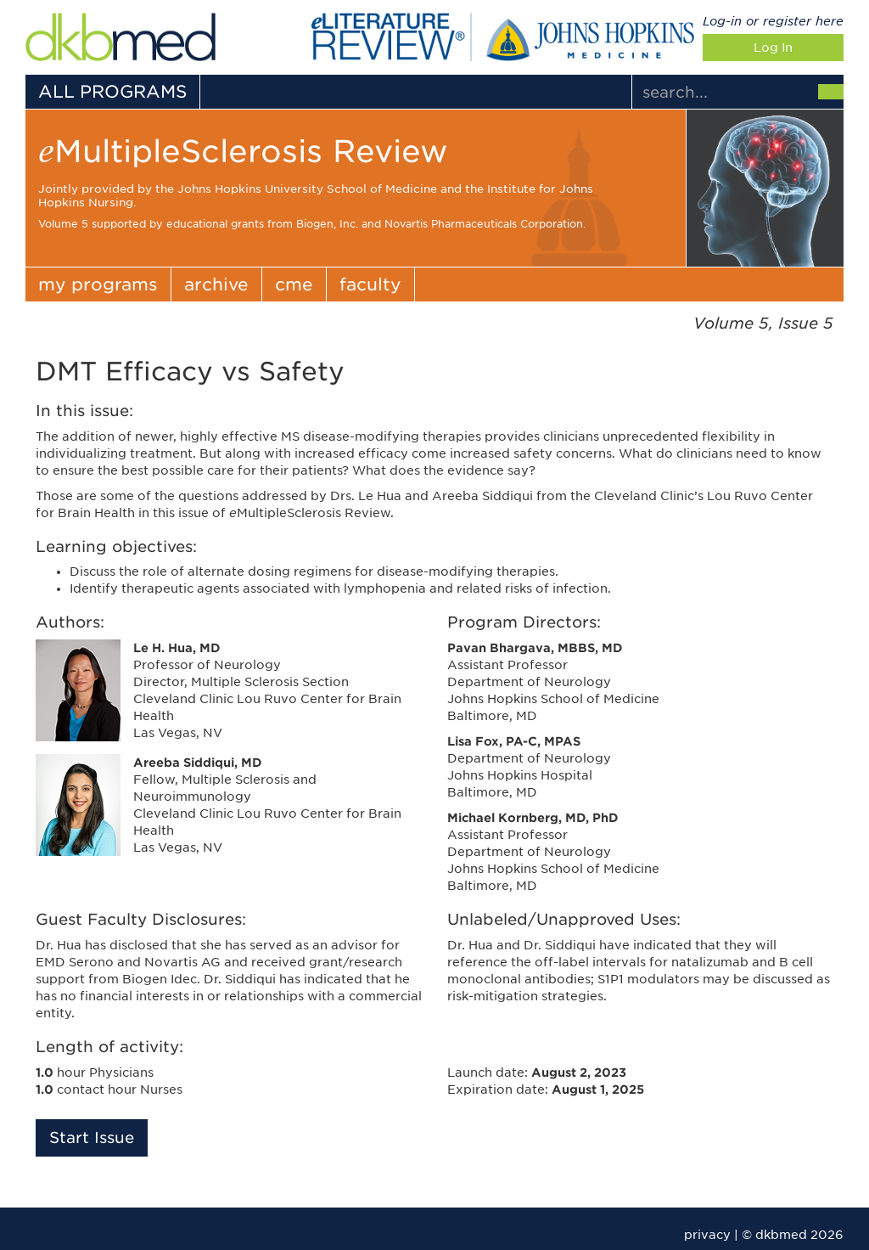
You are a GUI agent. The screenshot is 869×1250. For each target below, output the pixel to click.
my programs (98, 284)
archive (216, 284)
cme (294, 284)
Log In (773, 47)
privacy (707, 1235)
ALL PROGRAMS (112, 92)
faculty (370, 284)
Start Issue (91, 1137)
